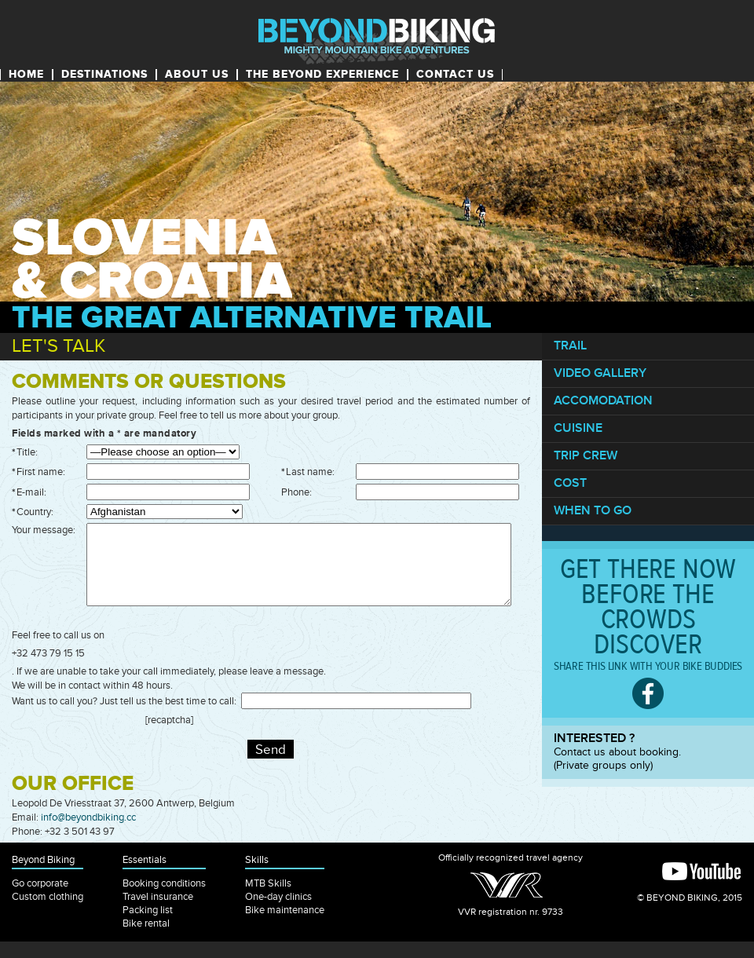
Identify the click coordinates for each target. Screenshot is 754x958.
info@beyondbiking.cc (88, 817)
